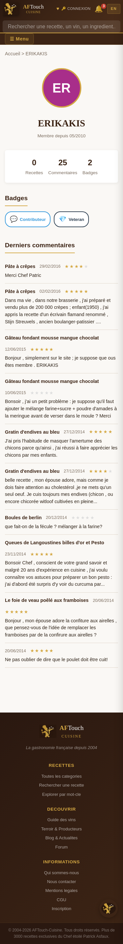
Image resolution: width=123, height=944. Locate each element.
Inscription (62, 908)
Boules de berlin (23, 517)
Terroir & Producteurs (61, 828)
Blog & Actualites (61, 837)
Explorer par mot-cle (61, 794)
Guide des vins (61, 819)
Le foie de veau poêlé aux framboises (47, 600)
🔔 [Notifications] (99, 8)
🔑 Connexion (76, 9)
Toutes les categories (61, 776)
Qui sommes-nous (61, 872)
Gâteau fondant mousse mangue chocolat (52, 337)
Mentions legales (61, 890)
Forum (61, 847)
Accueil (12, 53)
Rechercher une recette (61, 785)
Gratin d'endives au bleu (32, 432)
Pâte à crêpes (20, 266)
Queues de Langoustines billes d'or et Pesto (54, 542)
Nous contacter (61, 881)
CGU (61, 899)
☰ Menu (19, 38)
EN (114, 9)
